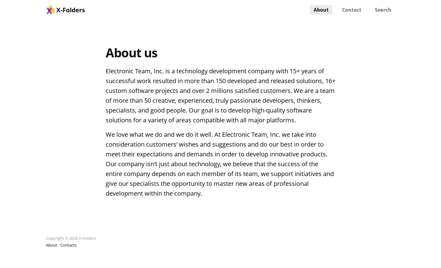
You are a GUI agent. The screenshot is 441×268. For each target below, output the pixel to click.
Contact (351, 9)
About (321, 9)
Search (383, 9)
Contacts (68, 245)
